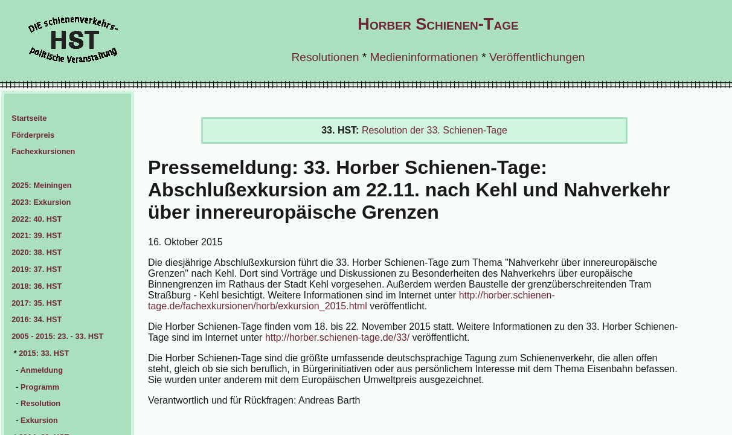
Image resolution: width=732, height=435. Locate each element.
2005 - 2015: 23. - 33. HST (57, 336)
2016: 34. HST (36, 319)
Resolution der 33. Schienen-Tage (434, 130)
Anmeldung (42, 370)
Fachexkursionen (43, 151)
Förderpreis (32, 135)
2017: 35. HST (36, 303)
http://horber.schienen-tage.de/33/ (337, 337)
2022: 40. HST (36, 219)
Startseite (29, 118)
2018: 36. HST (36, 286)
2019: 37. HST (36, 269)
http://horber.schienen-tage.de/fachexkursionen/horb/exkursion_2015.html (351, 300)
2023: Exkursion (41, 202)
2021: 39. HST (36, 235)
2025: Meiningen (41, 185)
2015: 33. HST (44, 353)
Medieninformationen (424, 57)
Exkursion (39, 420)
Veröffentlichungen (537, 57)
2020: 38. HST (36, 252)
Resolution (40, 403)
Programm (40, 387)
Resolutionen (325, 57)
